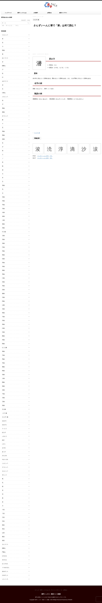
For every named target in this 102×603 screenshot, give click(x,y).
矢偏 (3, 332)
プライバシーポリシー (56, 590)
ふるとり (4, 436)
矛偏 (3, 262)
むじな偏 (4, 347)
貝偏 (3, 228)
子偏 (3, 393)
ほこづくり (5, 58)
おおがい (4, 420)
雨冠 (3, 525)
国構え (4, 548)
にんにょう (5, 35)
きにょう (4, 475)
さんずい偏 (37, 132)
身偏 (3, 270)
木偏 (3, 200)
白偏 (3, 328)
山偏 (3, 305)
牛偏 (3, 355)
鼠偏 (3, 386)
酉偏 (3, 382)
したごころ (5, 579)
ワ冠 (3, 513)
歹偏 (3, 320)
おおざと (4, 424)
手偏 (3, 204)
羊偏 (3, 363)
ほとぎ (4, 432)
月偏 (3, 208)
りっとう (4, 428)
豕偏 (3, 50)
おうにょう (5, 116)
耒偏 (3, 324)
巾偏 (3, 247)
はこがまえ (5, 563)
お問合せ (49, 12)
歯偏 (3, 293)
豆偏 (3, 197)
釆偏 (3, 131)
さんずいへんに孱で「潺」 (45, 158)
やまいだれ (5, 459)
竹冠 (3, 521)
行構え (4, 92)
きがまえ (4, 559)
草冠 (3, 529)
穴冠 (3, 517)
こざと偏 (4, 413)
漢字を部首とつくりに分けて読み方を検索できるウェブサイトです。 (51, 597)
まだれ (4, 448)
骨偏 (3, 312)
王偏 (3, 401)
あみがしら (5, 571)
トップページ (8, 12)
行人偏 (4, 231)
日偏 (3, 297)
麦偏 (3, 112)
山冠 (3, 532)
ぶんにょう (5, 96)
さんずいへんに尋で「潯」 (45, 156)
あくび (4, 451)
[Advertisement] (67, 40)
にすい (4, 444)
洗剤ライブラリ (63, 12)
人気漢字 (35, 12)
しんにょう (5, 463)
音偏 (3, 185)
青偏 (3, 108)
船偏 (3, 336)
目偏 (3, 282)
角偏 (3, 255)
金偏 (3, 216)
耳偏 (3, 285)
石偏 (3, 309)
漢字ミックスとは (21, 12)
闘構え (4, 65)
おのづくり (5, 81)
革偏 (3, 274)
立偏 (3, 235)
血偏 (3, 139)
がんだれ (4, 455)
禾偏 (3, 251)
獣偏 (3, 343)
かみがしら (5, 575)
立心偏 (4, 409)
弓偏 (3, 316)
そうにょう (5, 467)
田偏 (3, 301)
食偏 (3, 224)
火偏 (3, 212)
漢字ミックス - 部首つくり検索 (50, 594)
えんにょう (5, 471)
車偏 (3, 351)
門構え (4, 552)
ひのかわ (4, 556)
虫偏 (3, 374)
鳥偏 (3, 370)
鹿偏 (3, 366)
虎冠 (3, 540)
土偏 (3, 378)
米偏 (3, 339)
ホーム (36, 590)
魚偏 (3, 405)
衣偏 (3, 266)
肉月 (3, 440)
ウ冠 (3, 509)
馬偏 (3, 359)
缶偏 (3, 258)
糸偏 (3, 243)
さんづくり (5, 544)
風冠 (3, 536)
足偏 (3, 289)
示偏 (3, 397)
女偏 (3, 390)
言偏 (3, 239)
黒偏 (3, 135)
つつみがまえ (5, 567)
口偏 (3, 278)
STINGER (70, 599)
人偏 (3, 220)
